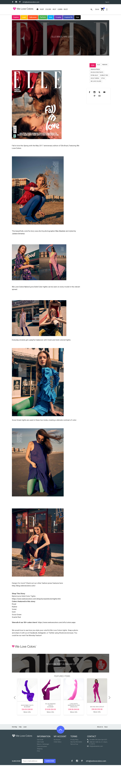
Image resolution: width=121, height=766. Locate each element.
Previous (14, 698)
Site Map (14, 727)
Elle (98, 64)
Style (77, 17)
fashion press (95, 69)
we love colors (96, 81)
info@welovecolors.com (31, 2)
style (92, 65)
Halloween (33, 17)
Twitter (51, 633)
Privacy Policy (74, 739)
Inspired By (68, 17)
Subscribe (16, 761)
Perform (43, 17)
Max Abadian (60, 231)
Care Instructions (42, 746)
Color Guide (40, 742)
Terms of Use (74, 744)
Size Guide (40, 739)
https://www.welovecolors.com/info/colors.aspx (56, 622)
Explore (16, 17)
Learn (24, 17)
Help (20, 727)
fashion (104, 64)
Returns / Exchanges (43, 744)
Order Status (57, 742)
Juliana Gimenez (18, 234)
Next (110, 698)
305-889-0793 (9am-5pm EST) (98, 739)
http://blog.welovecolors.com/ (24, 586)
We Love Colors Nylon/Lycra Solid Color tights (30, 287)
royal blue (94, 75)
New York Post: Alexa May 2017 (62, 664)
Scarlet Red (104, 75)
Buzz (106, 727)
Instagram (42, 633)
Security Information (76, 742)
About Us (100, 727)
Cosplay (58, 17)
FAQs (38, 751)
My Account (57, 739)
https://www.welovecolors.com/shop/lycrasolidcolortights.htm (36, 599)
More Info (27, 712)
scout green (95, 78)
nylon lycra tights (97, 72)
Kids (50, 17)
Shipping (39, 748)
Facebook (33, 633)
